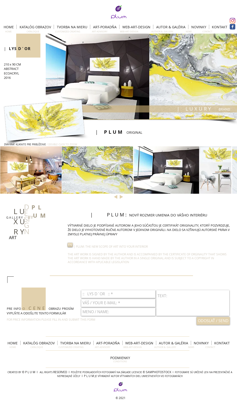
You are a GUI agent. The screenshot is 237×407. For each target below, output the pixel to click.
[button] (141, 76)
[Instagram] (232, 20)
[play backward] (6, 170)
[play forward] (231, 170)
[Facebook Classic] (232, 27)
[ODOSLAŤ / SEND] (213, 321)
